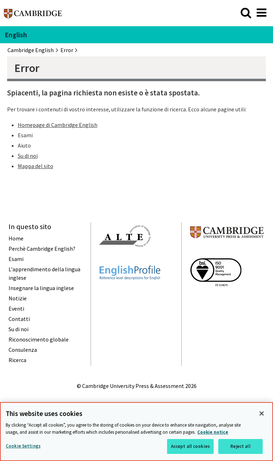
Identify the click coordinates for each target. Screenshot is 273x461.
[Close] (261, 413)
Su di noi (28, 155)
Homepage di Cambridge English (57, 124)
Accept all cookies (190, 446)
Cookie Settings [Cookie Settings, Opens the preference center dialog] (23, 446)
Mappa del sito (35, 166)
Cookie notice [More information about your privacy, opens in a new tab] (212, 432)
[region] (136, 431)
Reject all (240, 446)
